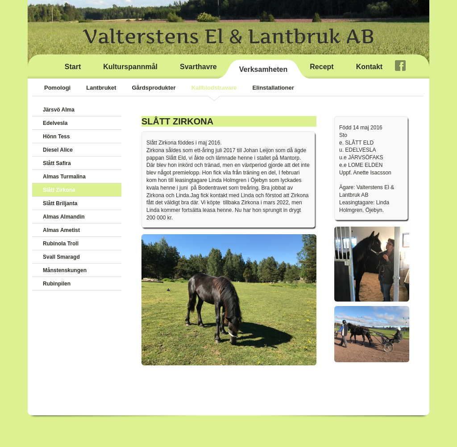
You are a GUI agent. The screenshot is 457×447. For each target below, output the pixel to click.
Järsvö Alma (59, 110)
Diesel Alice (58, 150)
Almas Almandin (64, 217)
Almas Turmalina (64, 177)
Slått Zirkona (59, 190)
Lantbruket (101, 87)
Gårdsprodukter (153, 87)
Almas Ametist (61, 230)
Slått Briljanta (60, 203)
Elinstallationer (273, 87)
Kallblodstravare (214, 87)
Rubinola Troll (61, 243)
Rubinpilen (57, 284)
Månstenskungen (65, 270)
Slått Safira (57, 163)
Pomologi (57, 87)
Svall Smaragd (61, 257)
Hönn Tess (56, 136)
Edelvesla (55, 123)
